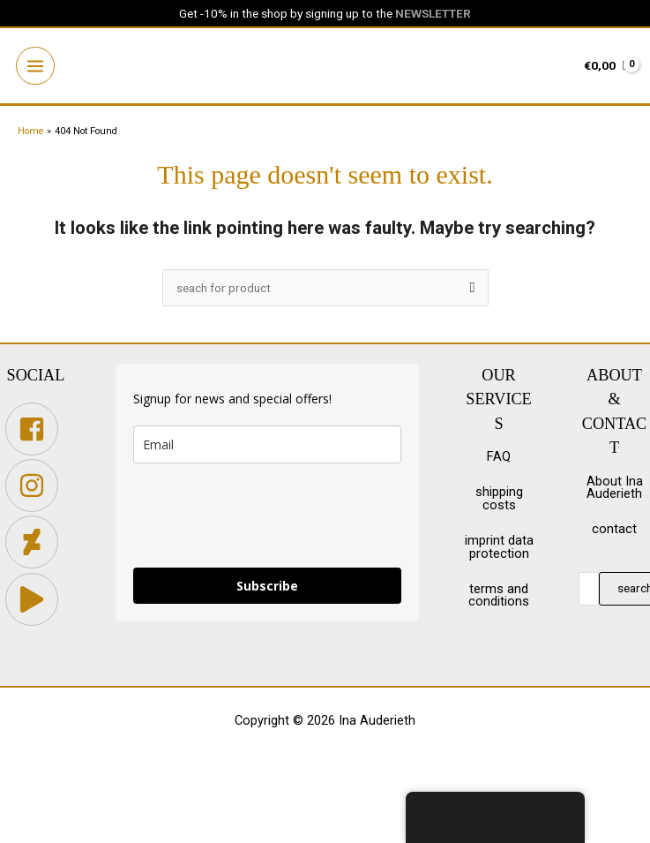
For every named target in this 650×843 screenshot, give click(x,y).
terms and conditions (498, 598)
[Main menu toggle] (37, 68)
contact (614, 532)
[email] (267, 447)
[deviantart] (35, 545)
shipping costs (499, 501)
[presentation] (267, 518)
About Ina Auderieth (614, 490)
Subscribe (267, 588)
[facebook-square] (35, 431)
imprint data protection (499, 550)
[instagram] (35, 488)
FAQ (499, 460)
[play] (35, 602)
